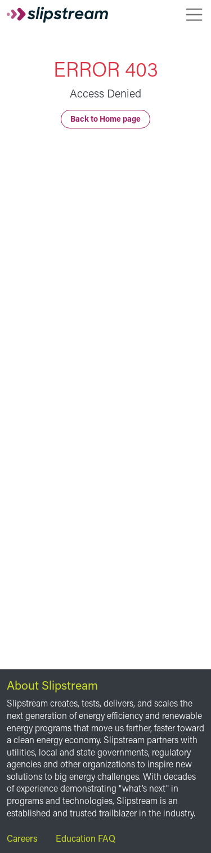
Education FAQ (85, 838)
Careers (22, 838)
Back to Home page (105, 118)
